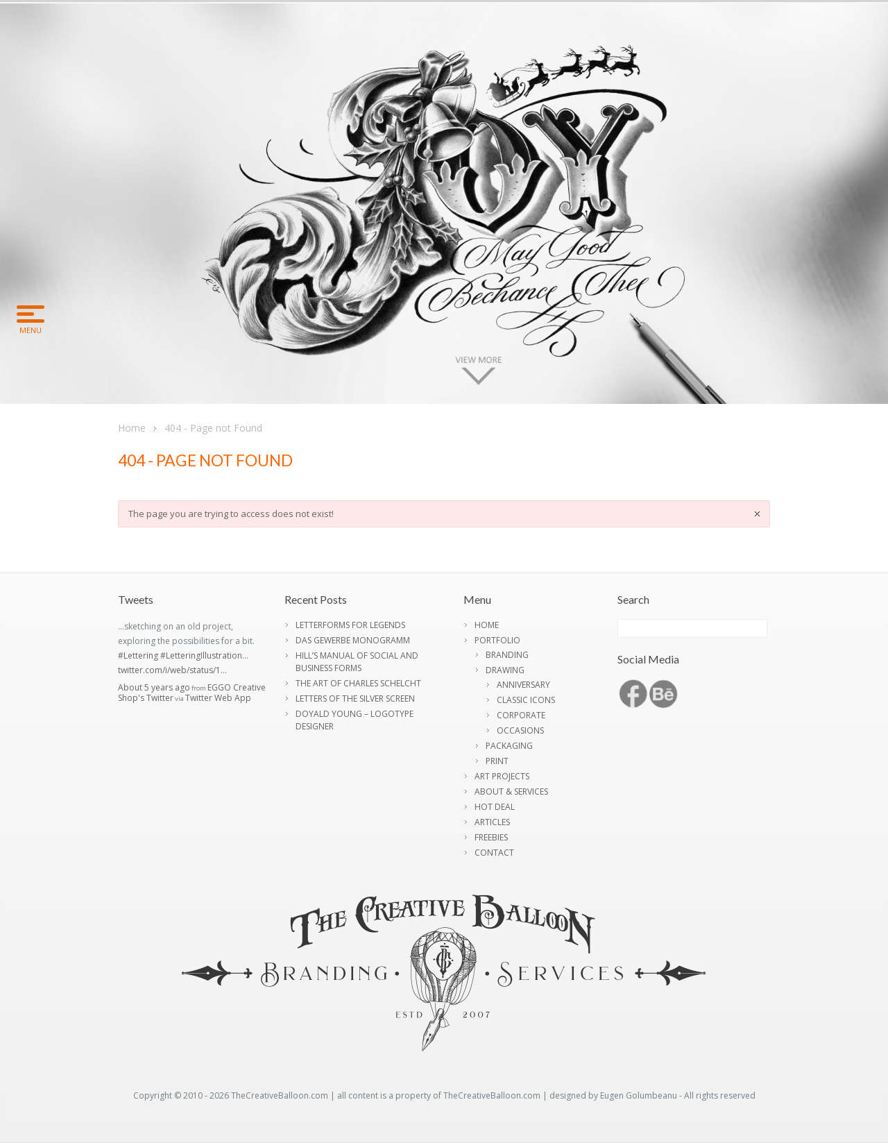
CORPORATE (521, 715)
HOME (487, 625)
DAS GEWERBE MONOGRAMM (353, 640)
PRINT (497, 761)
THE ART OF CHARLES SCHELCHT (358, 683)
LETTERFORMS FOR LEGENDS (350, 625)
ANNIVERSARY (523, 685)
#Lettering (138, 655)
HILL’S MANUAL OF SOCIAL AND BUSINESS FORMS (357, 662)
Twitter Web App (218, 698)
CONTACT (494, 852)
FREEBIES (491, 837)
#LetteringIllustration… (204, 655)
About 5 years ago (154, 687)
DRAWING (505, 670)
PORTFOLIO (497, 640)
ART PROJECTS (502, 776)
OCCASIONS (520, 730)
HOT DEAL (495, 807)
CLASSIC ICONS (526, 700)
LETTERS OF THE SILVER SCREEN (355, 698)
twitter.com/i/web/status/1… (172, 670)
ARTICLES (492, 822)
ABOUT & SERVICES (511, 791)
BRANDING (507, 655)
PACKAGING (509, 746)
